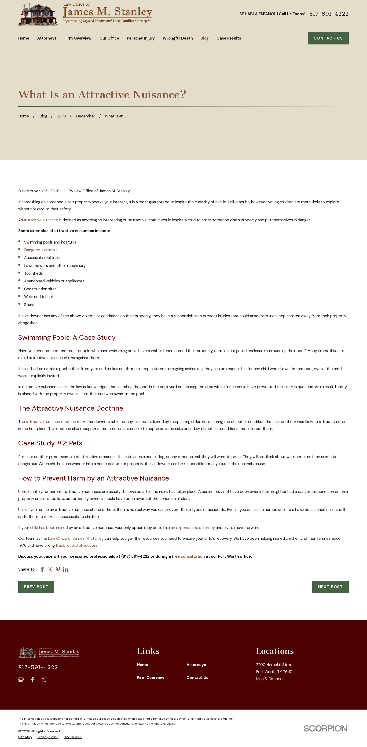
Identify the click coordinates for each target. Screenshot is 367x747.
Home (142, 664)
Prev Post (36, 586)
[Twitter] (44, 679)
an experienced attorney (193, 527)
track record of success (77, 545)
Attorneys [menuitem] (47, 38)
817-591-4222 (329, 13)
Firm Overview (150, 677)
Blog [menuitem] (205, 38)
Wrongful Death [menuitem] (178, 38)
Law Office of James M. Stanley (76, 538)
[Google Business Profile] (21, 679)
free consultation (188, 556)
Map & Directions (271, 678)
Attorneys (196, 664)
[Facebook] (32, 679)
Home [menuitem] (23, 38)
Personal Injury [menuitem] (141, 38)
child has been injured (49, 527)
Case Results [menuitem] (229, 38)
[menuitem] (25, 737)
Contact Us (328, 38)
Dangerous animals (40, 249)
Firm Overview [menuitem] (78, 38)
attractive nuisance (41, 219)
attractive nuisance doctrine (51, 421)
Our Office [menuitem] (109, 38)
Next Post (330, 586)
